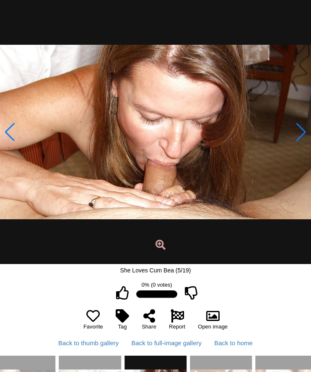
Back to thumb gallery (88, 342)
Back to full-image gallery (166, 342)
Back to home (233, 342)
